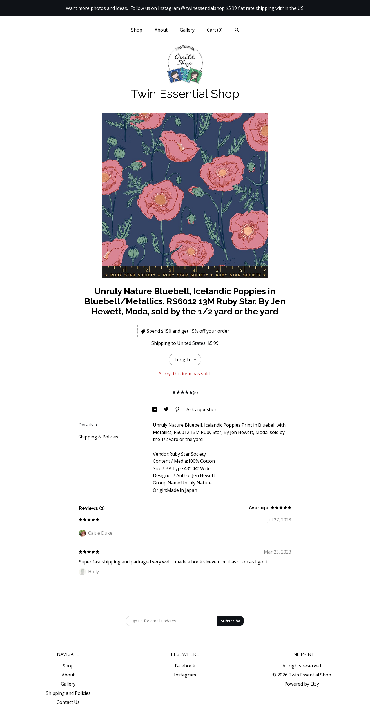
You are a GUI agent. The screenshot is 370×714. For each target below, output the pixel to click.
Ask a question (201, 409)
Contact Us (68, 702)
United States (191, 343)
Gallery (187, 30)
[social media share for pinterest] (178, 409)
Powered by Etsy (301, 684)
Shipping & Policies (98, 437)
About (161, 30)
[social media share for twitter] (167, 409)
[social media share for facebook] (155, 409)
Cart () (214, 30)
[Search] (237, 31)
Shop (136, 30)
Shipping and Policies (68, 693)
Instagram (185, 675)
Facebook (185, 666)
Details (88, 425)
